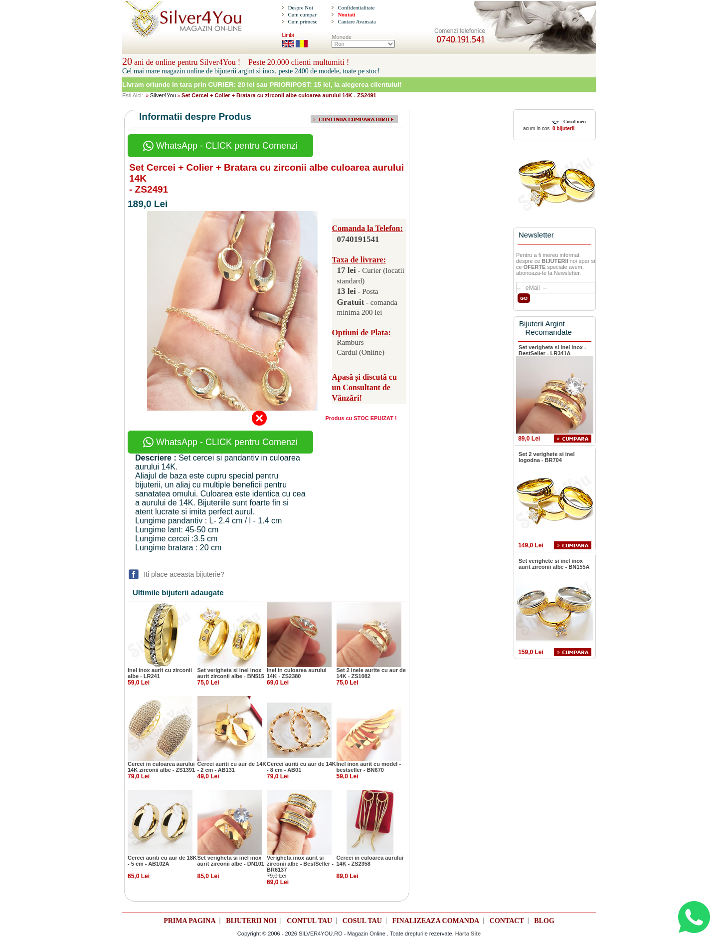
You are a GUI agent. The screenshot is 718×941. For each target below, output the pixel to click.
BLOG (544, 921)
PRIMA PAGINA (189, 921)
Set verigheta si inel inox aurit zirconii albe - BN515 (230, 673)
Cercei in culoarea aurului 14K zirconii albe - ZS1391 (161, 767)
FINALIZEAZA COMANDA (436, 921)
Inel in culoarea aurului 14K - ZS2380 (297, 673)
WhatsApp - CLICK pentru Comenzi (220, 146)
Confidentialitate (356, 7)
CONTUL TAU (309, 921)
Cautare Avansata (356, 21)
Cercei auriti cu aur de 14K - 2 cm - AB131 (232, 767)
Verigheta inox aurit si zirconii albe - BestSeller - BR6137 (300, 864)
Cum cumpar (302, 14)
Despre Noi (300, 7)
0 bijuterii (562, 128)
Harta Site (468, 934)
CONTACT (507, 921)
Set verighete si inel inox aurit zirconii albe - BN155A (554, 564)
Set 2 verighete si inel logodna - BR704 (547, 457)
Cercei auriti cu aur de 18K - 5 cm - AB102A (162, 861)
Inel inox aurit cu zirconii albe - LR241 (160, 673)
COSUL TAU (362, 921)
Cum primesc (302, 21)
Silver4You (163, 95)
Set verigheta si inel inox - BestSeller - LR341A (552, 350)
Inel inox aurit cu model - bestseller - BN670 (369, 767)
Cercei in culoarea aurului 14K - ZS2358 (370, 861)
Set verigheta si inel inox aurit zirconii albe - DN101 (230, 861)
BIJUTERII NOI (251, 921)
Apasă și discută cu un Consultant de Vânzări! (364, 387)
